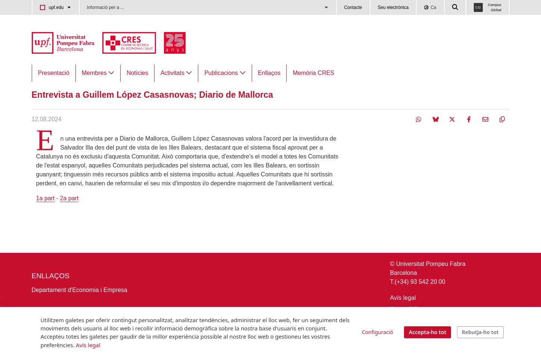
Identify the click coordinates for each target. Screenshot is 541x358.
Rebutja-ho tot (480, 332)
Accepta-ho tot (427, 332)
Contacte (353, 7)
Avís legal (403, 298)
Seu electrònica (393, 7)
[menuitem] (54, 73)
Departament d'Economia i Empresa (80, 290)
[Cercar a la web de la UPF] (455, 7)
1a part (45, 198)
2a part (69, 198)
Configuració (377, 332)
